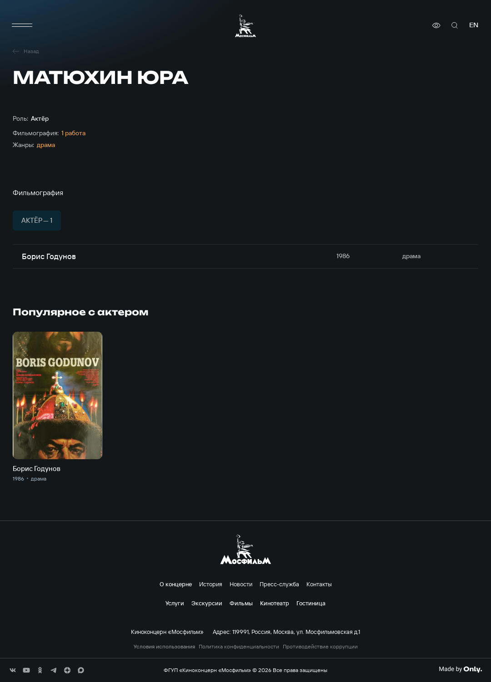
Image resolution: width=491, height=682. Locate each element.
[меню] (22, 25)
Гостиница (311, 603)
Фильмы (241, 603)
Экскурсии (206, 603)
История (210, 584)
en (473, 25)
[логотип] (245, 25)
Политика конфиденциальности (239, 646)
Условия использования (164, 646)
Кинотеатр (274, 603)
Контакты (319, 584)
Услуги (174, 603)
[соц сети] (12, 670)
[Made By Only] (460, 669)
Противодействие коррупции (320, 646)
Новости (241, 584)
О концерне (176, 584)
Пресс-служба (279, 584)
